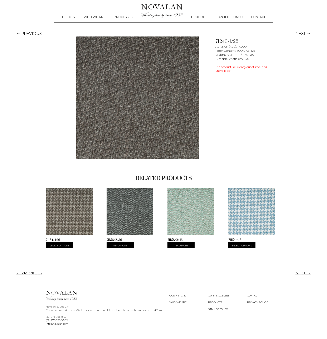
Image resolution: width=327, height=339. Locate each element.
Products (199, 17)
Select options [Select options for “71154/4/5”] (242, 245)
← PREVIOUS (29, 33)
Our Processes (218, 295)
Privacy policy (257, 302)
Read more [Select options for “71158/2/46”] (181, 245)
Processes (123, 17)
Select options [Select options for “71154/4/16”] (59, 245)
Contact (258, 17)
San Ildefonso (230, 17)
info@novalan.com (57, 323)
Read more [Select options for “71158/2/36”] (120, 245)
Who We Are (94, 17)
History (68, 17)
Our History (177, 295)
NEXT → (303, 33)
